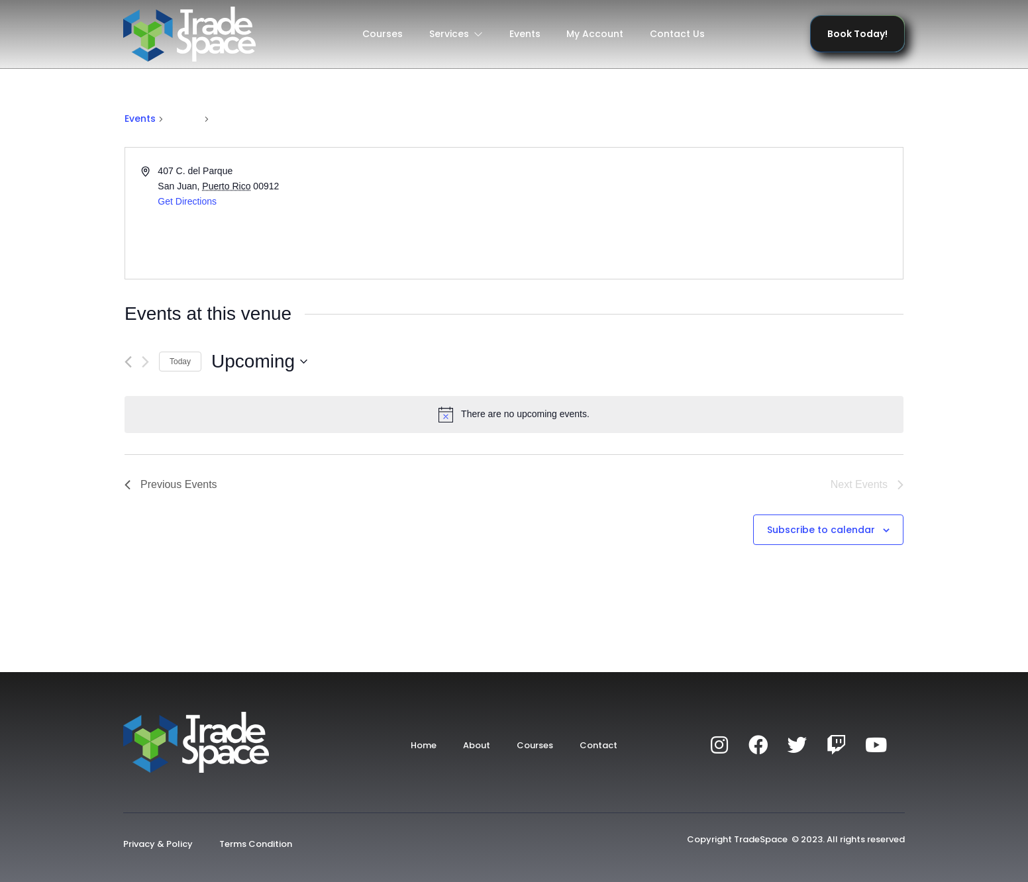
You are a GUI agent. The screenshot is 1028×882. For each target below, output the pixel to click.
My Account (595, 33)
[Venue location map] (707, 213)
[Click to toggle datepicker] (259, 361)
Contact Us (677, 33)
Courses (382, 33)
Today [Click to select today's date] (180, 361)
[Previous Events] (128, 362)
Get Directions (187, 201)
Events (524, 33)
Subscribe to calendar (821, 529)
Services (456, 33)
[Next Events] (145, 362)
